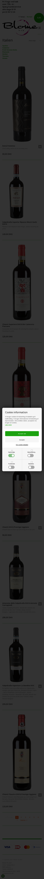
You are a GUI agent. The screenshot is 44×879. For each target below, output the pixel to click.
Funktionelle (11, 466)
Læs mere (8, 425)
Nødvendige (11, 454)
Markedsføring (31, 454)
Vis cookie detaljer (22, 445)
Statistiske (31, 466)
